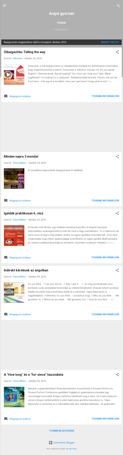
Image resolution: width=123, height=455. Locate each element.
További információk (105, 96)
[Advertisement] (61, 126)
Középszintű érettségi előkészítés (59, 29)
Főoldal (24, 29)
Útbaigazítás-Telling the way (24, 52)
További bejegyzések (61, 430)
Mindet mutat (110, 42)
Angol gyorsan (61, 13)
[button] (117, 52)
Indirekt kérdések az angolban (26, 270)
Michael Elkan (71, 449)
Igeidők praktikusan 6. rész (23, 213)
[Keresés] (118, 6)
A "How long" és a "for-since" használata (33, 375)
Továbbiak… (96, 29)
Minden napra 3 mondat (21, 156)
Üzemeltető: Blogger (61, 442)
